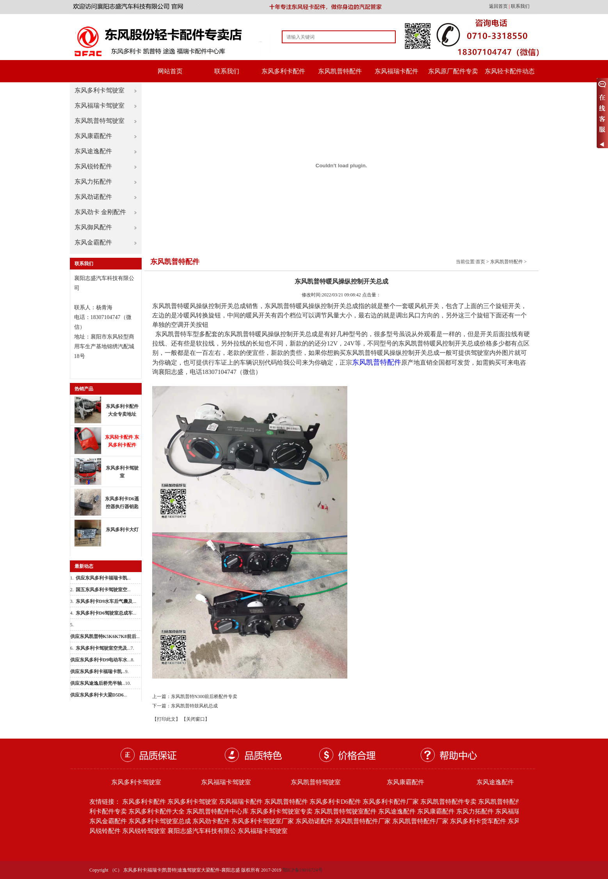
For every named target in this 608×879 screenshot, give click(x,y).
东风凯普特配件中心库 (217, 811)
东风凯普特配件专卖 (448, 801)
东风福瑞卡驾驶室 (99, 105)
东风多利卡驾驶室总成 (159, 821)
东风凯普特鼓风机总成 (194, 706)
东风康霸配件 (93, 136)
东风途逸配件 (93, 151)
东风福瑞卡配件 (396, 71)
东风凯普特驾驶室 (99, 120)
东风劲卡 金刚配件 (100, 212)
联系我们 (520, 6)
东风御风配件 (93, 227)
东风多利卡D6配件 (335, 801)
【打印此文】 (166, 719)
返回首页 (499, 6)
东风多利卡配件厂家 (391, 801)
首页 (480, 261)
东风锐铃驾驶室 (144, 831)
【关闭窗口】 (195, 719)
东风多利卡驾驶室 (99, 90)
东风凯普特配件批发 (506, 801)
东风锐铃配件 (93, 166)
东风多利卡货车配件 (478, 821)
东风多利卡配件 (283, 71)
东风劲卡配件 (211, 821)
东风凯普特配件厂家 (362, 821)
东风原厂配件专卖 (453, 71)
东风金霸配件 (93, 242)
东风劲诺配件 (93, 196)
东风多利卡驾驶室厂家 (262, 821)
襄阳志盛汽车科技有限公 (201, 831)
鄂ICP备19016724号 (303, 870)
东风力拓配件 (93, 181)
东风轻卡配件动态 (510, 71)
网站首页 (170, 71)
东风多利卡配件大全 (156, 811)
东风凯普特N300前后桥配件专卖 (204, 696)
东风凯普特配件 (340, 71)
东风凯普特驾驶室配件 (345, 811)
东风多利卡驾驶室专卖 (281, 811)
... (103, 578)
